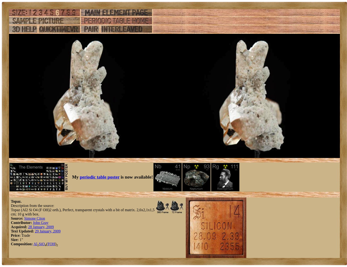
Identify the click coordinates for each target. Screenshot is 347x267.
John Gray (40, 223)
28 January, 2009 (41, 227)
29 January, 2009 (48, 231)
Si (40, 244)
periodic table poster (100, 177)
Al (35, 244)
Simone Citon (34, 218)
